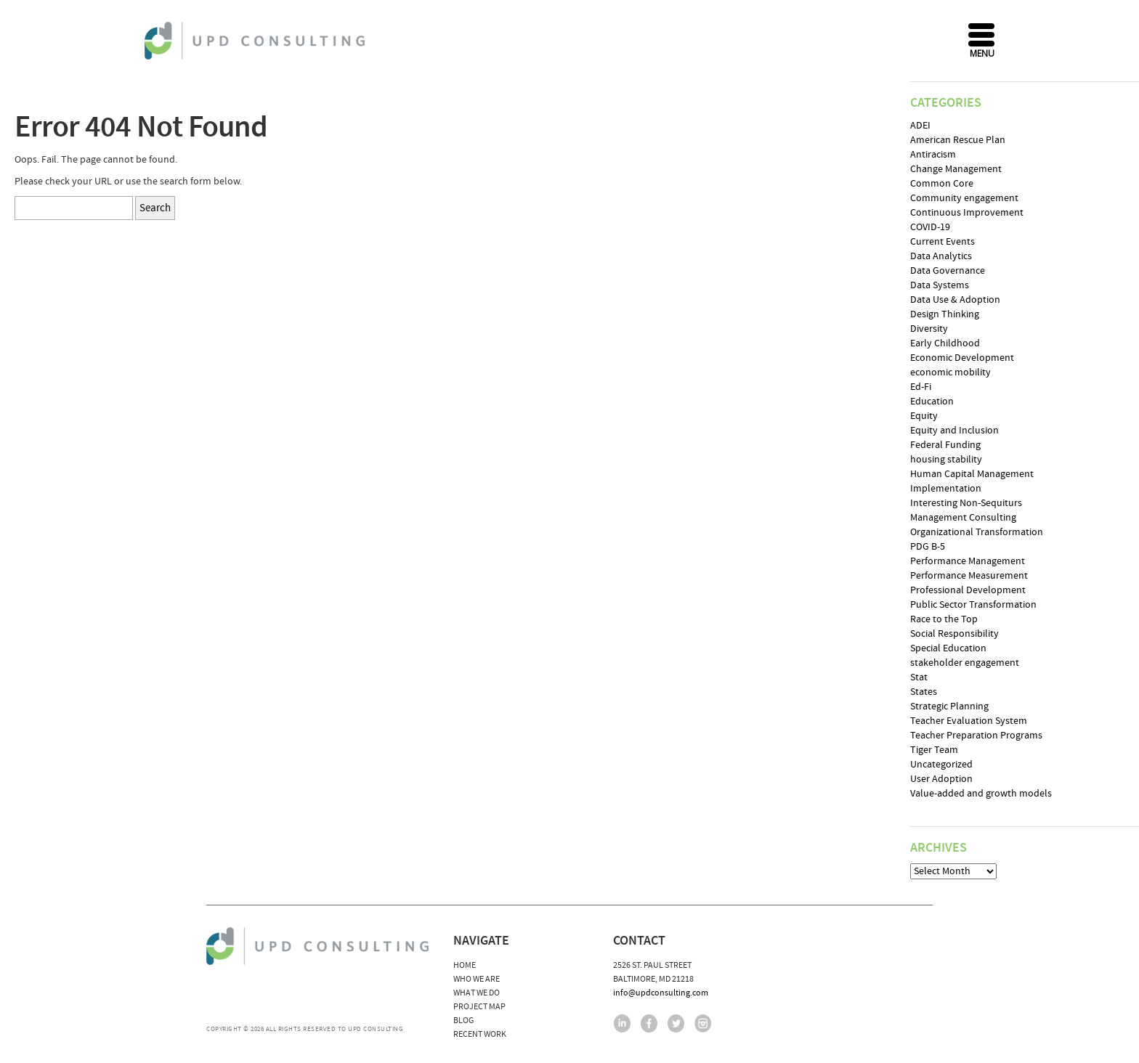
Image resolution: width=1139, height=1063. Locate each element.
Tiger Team (934, 750)
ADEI (920, 125)
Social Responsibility (954, 633)
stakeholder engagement (964, 662)
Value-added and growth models (981, 793)
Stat (919, 677)
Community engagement (964, 198)
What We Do (476, 992)
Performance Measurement (969, 575)
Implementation (945, 488)
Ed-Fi (920, 387)
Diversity (929, 328)
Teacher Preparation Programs (976, 735)
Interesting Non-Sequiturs (966, 503)
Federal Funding (945, 445)
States (923, 692)
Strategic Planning (949, 706)
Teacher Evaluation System (968, 721)
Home (464, 965)
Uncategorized (941, 764)
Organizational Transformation (976, 532)
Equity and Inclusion (954, 430)
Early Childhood (945, 343)
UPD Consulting (257, 41)
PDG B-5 (927, 546)
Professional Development (968, 590)
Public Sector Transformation (973, 604)
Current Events (942, 241)
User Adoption (941, 779)
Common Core (941, 183)
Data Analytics (941, 256)
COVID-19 (930, 227)
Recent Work (479, 1034)
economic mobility (950, 372)
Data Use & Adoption (955, 299)
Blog (463, 1020)
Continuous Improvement (967, 212)
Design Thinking (944, 314)
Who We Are (476, 979)
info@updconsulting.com (660, 992)
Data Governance (947, 270)
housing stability (946, 459)
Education (932, 401)
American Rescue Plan (957, 140)
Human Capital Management (972, 474)
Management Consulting (963, 517)
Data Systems (939, 285)
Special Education (948, 648)
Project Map (479, 1006)
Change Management (956, 169)
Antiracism (933, 154)
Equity (924, 416)
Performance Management (967, 561)
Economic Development (962, 357)
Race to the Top (944, 619)
